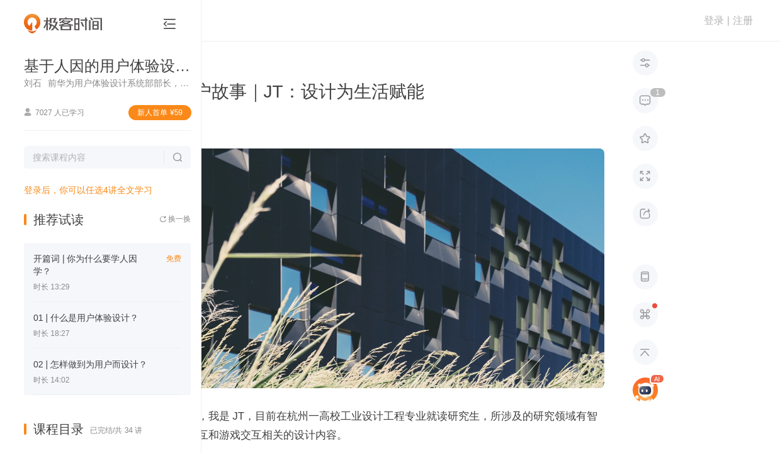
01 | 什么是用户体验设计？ (85, 318)
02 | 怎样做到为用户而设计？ (90, 364)
